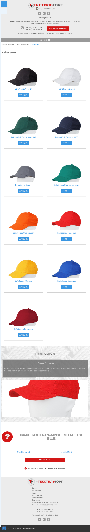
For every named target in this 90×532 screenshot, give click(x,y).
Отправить (45, 460)
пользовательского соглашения (54, 468)
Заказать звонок (58, 28)
